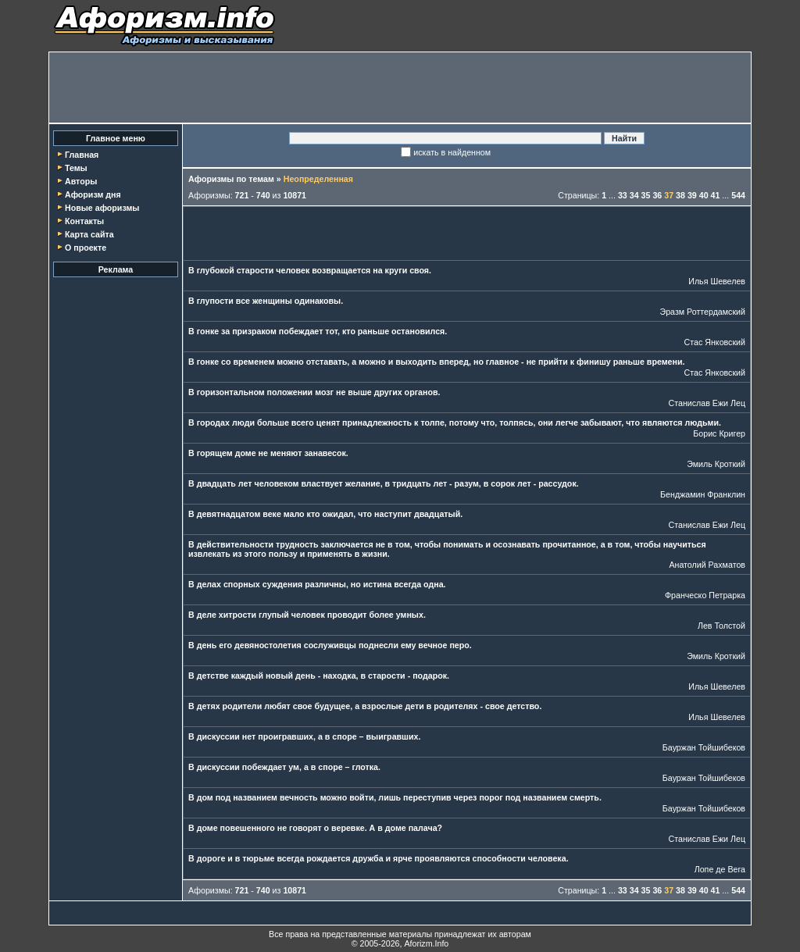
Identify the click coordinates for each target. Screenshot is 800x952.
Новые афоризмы (102, 207)
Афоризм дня (93, 194)
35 (646, 195)
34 (634, 195)
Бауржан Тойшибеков (703, 747)
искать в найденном (452, 152)
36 (657, 195)
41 (715, 195)
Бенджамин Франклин (702, 494)
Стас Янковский (714, 342)
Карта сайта (89, 234)
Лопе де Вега (720, 869)
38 (680, 195)
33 (622, 195)
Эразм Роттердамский (702, 311)
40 (704, 195)
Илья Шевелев (716, 281)
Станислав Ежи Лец (707, 403)
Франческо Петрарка (705, 595)
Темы (76, 168)
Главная (81, 154)
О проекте (85, 247)
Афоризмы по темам (231, 179)
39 (692, 195)
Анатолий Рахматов (707, 564)
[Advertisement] (400, 87)
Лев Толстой (721, 625)
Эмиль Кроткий (716, 464)
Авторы (81, 181)
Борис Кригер (719, 433)
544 (738, 195)
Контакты (84, 221)
